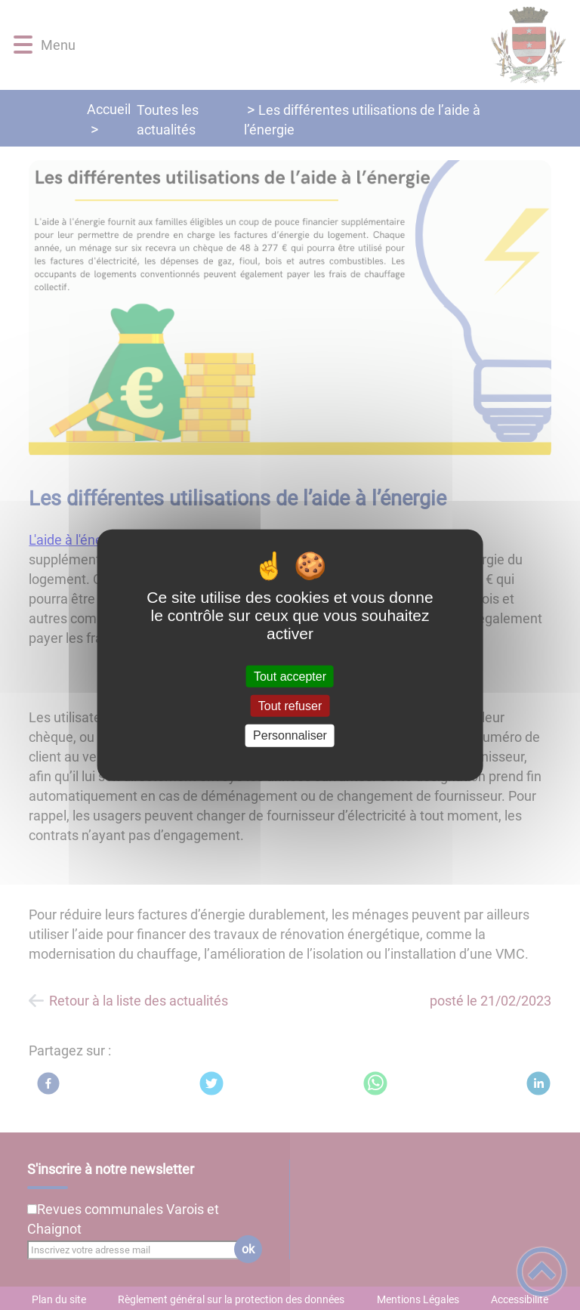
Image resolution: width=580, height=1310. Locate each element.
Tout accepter (290, 676)
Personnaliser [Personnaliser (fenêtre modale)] (290, 735)
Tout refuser (290, 706)
